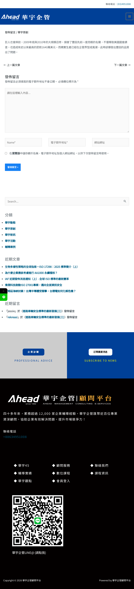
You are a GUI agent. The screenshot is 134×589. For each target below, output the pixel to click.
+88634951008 (15, 436)
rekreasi (13, 317)
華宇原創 (23, 32)
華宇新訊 (10, 235)
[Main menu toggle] (129, 16)
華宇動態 (10, 222)
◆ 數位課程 (61, 473)
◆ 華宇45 (21, 465)
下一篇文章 (122, 65)
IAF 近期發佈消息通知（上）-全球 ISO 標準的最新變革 (37, 279)
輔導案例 (10, 247)
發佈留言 (10, 32)
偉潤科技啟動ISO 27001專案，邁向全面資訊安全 (33, 285)
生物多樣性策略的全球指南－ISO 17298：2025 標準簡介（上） (42, 267)
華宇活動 (10, 241)
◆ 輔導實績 (23, 473)
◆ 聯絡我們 (99, 465)
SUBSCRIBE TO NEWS (100, 360)
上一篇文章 (12, 65)
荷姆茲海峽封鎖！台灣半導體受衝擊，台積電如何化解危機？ (40, 291)
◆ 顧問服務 (61, 465)
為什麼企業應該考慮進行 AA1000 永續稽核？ (31, 273)
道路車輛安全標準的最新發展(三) (42, 311)
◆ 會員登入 (61, 480)
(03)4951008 (124, 4)
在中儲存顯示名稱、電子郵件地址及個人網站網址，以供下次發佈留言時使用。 (59, 153)
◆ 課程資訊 (99, 473)
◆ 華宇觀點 (23, 480)
